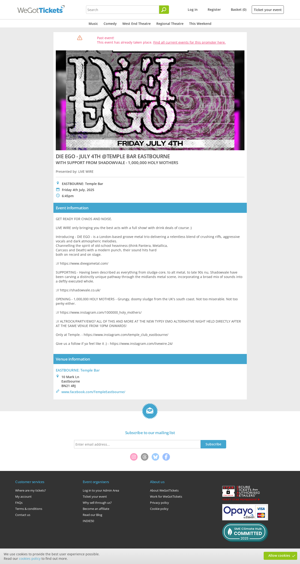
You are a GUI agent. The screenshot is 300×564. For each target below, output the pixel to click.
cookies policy (30, 558)
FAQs (18, 502)
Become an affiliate (96, 509)
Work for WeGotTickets (166, 496)
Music (93, 23)
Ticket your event (268, 10)
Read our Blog (92, 515)
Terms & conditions (28, 509)
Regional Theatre (170, 23)
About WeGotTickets (164, 490)
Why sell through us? (97, 502)
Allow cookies (279, 555)
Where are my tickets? (30, 490)
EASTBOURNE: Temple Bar (78, 370)
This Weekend (200, 23)
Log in (193, 9)
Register (214, 9)
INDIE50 (88, 521)
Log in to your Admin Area (101, 490)
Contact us (22, 515)
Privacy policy (159, 502)
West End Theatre (136, 23)
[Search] (164, 9)
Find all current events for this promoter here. (189, 42)
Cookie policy (159, 509)
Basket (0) (238, 9)
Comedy (110, 23)
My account (23, 496)
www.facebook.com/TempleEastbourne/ (93, 392)
